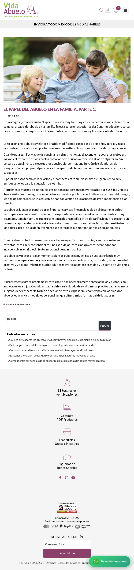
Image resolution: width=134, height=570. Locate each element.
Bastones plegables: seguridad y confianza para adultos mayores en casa (52, 355)
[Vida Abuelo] (20, 10)
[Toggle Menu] (125, 10)
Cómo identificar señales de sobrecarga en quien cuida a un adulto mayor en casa (57, 360)
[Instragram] (66, 477)
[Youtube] (73, 477)
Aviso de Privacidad (81, 562)
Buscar (12, 318)
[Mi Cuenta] (108, 10)
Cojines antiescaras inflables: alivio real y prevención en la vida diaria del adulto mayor (60, 339)
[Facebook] (60, 477)
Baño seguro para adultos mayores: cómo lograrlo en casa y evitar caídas (52, 345)
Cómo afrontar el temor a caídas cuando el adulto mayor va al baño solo (51, 350)
